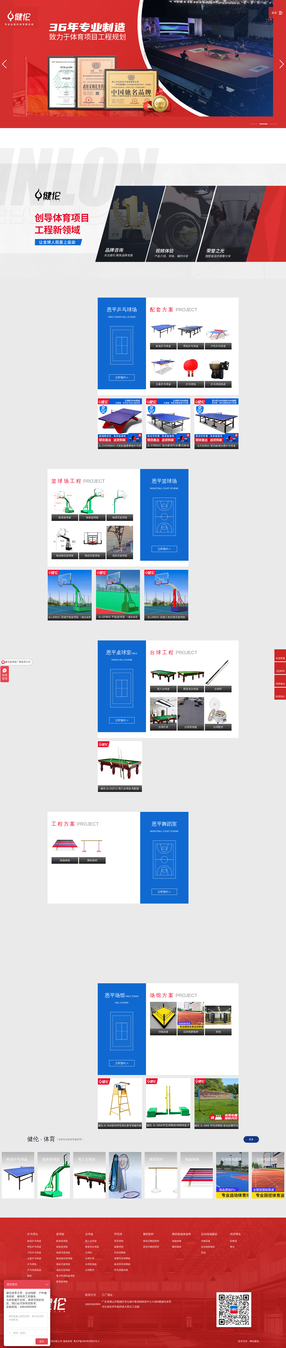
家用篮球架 (62, 1281)
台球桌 (89, 1234)
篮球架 (60, 1234)
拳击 (232, 1246)
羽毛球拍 (118, 1241)
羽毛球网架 (120, 1252)
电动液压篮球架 (64, 1258)
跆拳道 (233, 1241)
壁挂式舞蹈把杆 (151, 1246)
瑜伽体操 (176, 1241)
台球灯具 (89, 1258)
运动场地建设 (209, 1234)
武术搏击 (235, 1234)
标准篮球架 (62, 1241)
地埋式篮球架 (63, 1252)
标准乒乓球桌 (34, 1241)
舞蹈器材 (176, 1246)
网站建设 (254, 1341)
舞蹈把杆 (148, 1234)
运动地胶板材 (208, 1246)
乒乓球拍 (31, 1264)
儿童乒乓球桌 (34, 1258)
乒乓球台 (32, 1234)
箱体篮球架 (62, 1246)
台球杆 (88, 1252)
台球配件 (89, 1270)
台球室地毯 (91, 1264)
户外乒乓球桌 (34, 1252)
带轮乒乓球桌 (34, 1246)
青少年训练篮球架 (65, 1275)
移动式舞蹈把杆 (151, 1241)
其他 (203, 1252)
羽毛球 (118, 1234)
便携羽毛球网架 (122, 1258)
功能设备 (205, 1241)
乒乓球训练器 (34, 1270)
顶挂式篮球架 (63, 1270)
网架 (29, 1275)
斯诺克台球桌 (92, 1246)
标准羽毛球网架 (122, 1264)
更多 (251, 1139)
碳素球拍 (118, 1246)
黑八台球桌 (91, 1241)
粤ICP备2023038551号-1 (86, 1341)
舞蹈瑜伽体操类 (181, 1234)
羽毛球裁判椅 (121, 1270)
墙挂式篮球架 (63, 1264)
